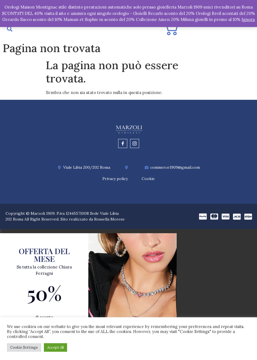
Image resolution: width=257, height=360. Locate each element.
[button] (128, 231)
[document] (128, 294)
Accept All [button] (55, 347)
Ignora (248, 19)
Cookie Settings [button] (24, 347)
